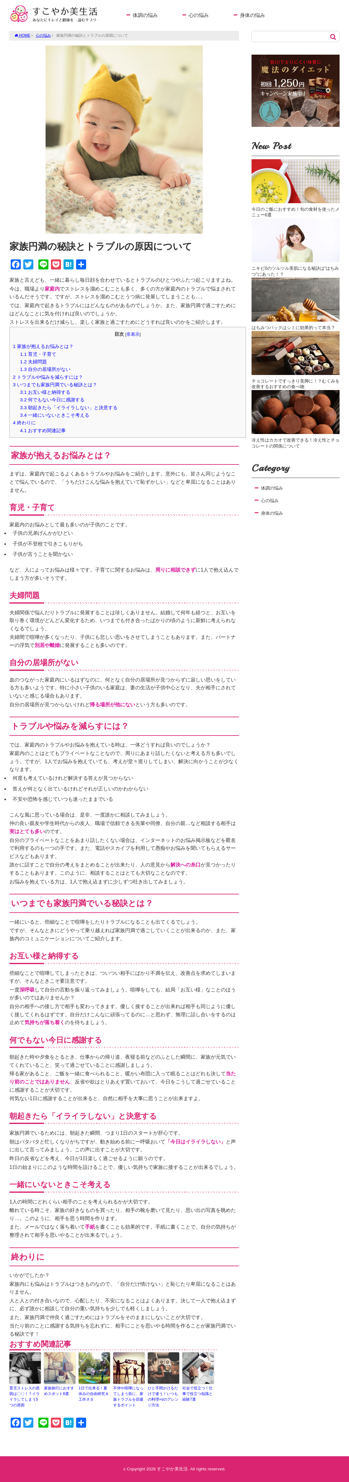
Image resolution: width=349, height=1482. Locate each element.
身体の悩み (252, 15)
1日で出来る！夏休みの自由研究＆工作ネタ (94, 1394)
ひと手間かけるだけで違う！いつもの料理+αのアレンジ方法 (163, 1396)
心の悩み (199, 15)
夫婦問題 (33, 361)
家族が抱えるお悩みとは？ (43, 346)
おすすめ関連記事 (43, 430)
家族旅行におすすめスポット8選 (59, 1391)
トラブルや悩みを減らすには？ (48, 377)
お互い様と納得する (45, 392)
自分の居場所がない (45, 369)
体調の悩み (145, 15)
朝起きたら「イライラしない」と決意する (69, 407)
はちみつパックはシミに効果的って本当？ (293, 327)
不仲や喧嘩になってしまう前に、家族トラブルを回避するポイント (128, 1396)
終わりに (24, 422)
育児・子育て (38, 354)
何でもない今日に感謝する (52, 399)
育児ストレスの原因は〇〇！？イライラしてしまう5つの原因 (24, 1396)
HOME (22, 35)
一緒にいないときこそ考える (54, 415)
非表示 (133, 334)
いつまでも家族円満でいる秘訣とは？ (55, 384)
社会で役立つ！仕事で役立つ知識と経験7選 (197, 1394)
